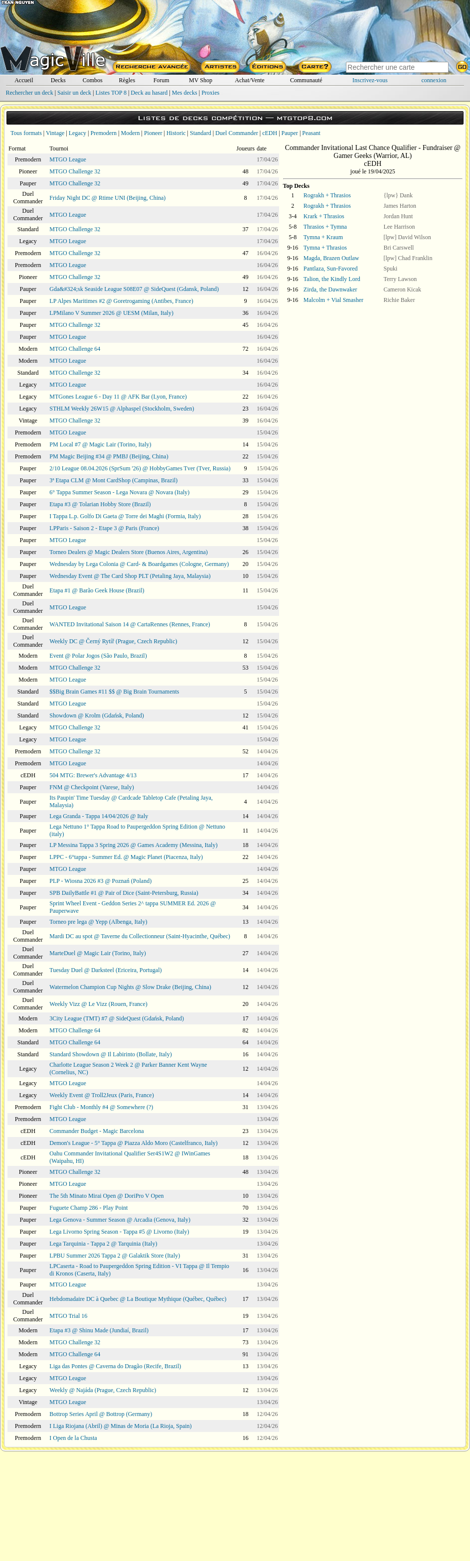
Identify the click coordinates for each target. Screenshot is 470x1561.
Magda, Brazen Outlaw (331, 258)
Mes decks (184, 92)
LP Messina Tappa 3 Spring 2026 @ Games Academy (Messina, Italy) (133, 845)
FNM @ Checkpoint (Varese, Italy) (91, 787)
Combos (93, 80)
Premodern (103, 133)
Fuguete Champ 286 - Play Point (88, 1207)
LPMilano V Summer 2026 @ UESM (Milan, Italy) (111, 312)
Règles (127, 80)
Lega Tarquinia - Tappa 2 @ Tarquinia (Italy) (103, 1243)
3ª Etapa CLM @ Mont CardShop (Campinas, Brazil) (113, 480)
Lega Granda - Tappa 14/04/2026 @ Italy (98, 816)
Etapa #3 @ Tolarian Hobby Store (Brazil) (100, 504)
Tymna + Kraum (323, 237)
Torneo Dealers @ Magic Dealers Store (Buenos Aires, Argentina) (128, 552)
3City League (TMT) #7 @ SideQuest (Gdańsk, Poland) (116, 1018)
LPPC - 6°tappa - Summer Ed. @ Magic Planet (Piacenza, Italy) (126, 856)
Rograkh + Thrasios (327, 195)
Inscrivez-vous (370, 80)
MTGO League (67, 159)
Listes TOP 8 (110, 92)
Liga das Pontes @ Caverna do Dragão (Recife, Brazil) (115, 1366)
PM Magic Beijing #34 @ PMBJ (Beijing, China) (108, 456)
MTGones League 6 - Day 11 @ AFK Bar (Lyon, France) (118, 396)
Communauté (306, 80)
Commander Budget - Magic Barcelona (96, 1131)
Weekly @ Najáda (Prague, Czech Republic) (102, 1390)
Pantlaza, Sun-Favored (331, 268)
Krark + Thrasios (324, 216)
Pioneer (153, 133)
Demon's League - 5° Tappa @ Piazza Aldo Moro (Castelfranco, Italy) (133, 1142)
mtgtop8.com (304, 118)
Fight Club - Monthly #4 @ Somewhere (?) (101, 1107)
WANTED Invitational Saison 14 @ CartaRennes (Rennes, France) (129, 624)
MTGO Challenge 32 (74, 171)
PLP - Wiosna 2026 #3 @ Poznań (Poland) (100, 880)
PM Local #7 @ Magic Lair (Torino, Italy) (100, 444)
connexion (434, 80)
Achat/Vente (249, 80)
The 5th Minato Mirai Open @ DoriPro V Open (106, 1195)
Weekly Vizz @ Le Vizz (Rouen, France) (98, 1003)
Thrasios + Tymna (325, 226)
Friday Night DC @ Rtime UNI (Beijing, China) (107, 197)
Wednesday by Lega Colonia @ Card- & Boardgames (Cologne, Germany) (139, 564)
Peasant (311, 133)
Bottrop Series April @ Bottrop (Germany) (100, 1414)
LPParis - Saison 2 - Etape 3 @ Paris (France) (104, 528)
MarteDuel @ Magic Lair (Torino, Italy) (97, 953)
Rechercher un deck (29, 92)
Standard (200, 133)
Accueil (23, 80)
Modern (130, 133)
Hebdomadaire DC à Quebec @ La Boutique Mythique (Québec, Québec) (137, 1298)
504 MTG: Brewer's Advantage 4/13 (93, 775)
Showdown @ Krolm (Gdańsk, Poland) (96, 715)
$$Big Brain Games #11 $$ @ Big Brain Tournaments (114, 691)
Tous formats (26, 133)
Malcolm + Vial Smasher (333, 299)
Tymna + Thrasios (325, 247)
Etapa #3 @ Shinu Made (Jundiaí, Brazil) (99, 1330)
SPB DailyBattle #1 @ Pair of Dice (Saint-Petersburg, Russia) (123, 892)
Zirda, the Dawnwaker (330, 289)
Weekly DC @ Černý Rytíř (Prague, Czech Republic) (113, 641)
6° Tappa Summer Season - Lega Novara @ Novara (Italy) (119, 492)
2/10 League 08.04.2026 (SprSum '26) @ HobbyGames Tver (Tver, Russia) (139, 468)
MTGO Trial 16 (68, 1315)
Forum (161, 80)
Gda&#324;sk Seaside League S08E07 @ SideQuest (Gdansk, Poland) (134, 288)
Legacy (77, 133)
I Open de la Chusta (73, 1437)
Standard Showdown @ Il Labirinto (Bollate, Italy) (110, 1054)
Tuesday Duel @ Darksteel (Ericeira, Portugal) (105, 970)
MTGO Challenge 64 (74, 348)
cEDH (269, 133)
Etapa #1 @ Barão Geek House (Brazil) (96, 590)
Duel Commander (236, 133)
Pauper (290, 133)
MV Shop (200, 80)
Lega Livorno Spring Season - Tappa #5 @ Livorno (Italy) (119, 1231)
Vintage (55, 133)
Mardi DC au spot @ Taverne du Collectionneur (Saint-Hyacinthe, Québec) (139, 936)
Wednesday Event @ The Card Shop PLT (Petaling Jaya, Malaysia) (129, 575)
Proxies (210, 92)
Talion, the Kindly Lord (332, 279)
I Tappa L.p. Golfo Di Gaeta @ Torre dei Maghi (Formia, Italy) (125, 516)
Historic (176, 133)
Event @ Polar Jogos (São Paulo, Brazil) (98, 655)
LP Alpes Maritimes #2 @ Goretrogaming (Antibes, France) (121, 300)
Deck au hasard (149, 92)
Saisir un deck (74, 92)
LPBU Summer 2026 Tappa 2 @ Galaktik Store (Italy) (114, 1255)
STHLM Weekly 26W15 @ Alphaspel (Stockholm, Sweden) (121, 408)
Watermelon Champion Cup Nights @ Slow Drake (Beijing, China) (130, 987)
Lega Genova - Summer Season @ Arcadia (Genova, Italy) (119, 1219)
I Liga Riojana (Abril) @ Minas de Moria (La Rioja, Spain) (120, 1425)
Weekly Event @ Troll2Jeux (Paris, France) (101, 1095)
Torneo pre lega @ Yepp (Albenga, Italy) (98, 921)
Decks (58, 80)
